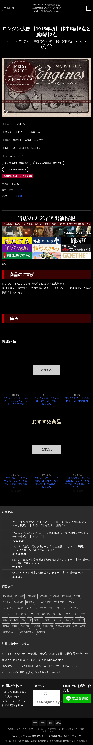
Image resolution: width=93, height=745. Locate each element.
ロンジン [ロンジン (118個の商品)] (46, 614)
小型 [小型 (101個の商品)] (30, 620)
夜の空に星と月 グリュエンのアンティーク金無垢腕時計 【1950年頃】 (15, 482)
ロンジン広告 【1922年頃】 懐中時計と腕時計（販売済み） (46, 401)
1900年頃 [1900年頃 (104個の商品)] (7, 596)
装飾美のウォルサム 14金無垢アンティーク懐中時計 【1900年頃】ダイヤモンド (77, 482)
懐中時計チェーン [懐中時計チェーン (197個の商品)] (53, 620)
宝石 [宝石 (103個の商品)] (23, 620)
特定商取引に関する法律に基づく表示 (66, 728)
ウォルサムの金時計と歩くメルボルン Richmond (31, 672)
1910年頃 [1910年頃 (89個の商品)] (19, 596)
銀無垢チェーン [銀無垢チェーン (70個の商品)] (10, 631)
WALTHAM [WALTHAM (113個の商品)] (46, 602)
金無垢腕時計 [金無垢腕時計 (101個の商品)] (79, 626)
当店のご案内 (14, 728)
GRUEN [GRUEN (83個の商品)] (6, 602)
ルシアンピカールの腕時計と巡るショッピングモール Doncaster (40, 666)
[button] (9, 8)
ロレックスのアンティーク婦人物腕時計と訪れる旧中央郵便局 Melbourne (45, 653)
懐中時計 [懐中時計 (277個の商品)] (38, 620)
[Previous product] (49, 46)
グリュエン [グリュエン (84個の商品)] (60, 608)
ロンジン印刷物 (14, 195)
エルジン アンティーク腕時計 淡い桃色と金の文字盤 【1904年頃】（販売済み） (46, 482)
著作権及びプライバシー (34, 728)
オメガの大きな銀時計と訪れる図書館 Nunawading (32, 660)
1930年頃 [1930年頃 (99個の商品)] (42, 596)
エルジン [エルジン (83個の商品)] (20, 608)
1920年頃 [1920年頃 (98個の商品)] (31, 596)
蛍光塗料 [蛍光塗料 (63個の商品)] (36, 626)
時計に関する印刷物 (60, 41)
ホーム (11, 41)
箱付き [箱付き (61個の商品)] (6, 626)
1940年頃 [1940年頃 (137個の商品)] (54, 596)
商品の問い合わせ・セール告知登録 (17, 176)
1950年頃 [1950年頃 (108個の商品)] (66, 596)
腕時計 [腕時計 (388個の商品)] (15, 626)
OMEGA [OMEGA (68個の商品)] (30, 602)
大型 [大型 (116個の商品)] (5, 620)
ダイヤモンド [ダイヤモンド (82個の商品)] (74, 608)
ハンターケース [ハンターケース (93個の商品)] (10, 614)
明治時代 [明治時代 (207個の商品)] (69, 620)
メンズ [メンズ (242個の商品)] (23, 614)
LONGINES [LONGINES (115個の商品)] (18, 602)
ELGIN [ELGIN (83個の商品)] (77, 596)
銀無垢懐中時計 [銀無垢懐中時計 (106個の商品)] (27, 631)
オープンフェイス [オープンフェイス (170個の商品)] (44, 608)
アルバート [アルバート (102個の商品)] (74, 602)
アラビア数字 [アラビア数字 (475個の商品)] (60, 602)
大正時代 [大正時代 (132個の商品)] (14, 620)
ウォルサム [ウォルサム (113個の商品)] (8, 608)
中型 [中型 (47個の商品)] (83, 614)
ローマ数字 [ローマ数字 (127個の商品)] (58, 614)
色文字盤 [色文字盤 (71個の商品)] (25, 626)
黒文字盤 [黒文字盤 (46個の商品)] (41, 631)
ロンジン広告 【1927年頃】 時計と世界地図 (77, 399)
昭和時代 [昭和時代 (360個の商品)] (80, 620)
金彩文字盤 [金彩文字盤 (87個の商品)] (48, 626)
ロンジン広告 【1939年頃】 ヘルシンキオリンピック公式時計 (16, 401)
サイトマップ (46, 731)
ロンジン (81, 41)
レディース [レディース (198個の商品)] (34, 614)
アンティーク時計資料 (32, 41)
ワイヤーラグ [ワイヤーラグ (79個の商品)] (72, 614)
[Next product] (43, 46)
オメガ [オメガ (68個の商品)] (30, 608)
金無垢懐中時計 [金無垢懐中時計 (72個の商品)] (63, 626)
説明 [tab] (4, 263)
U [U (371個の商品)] (37, 602)
